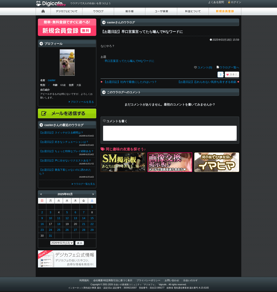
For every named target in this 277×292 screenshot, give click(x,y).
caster (51, 80)
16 (41, 224)
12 (67, 218)
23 (41, 229)
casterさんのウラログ (121, 22)
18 (58, 224)
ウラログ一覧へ (229, 67)
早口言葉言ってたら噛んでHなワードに (129, 61)
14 (83, 218)
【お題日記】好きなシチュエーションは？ (64, 141)
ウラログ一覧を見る (84, 184)
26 (67, 229)
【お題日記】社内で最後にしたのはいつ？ (130, 81)
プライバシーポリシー (148, 280)
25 (58, 229)
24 (50, 229)
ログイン (236, 2)
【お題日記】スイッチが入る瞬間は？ (61, 132)
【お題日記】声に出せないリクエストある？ (65, 160)
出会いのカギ (190, 280)
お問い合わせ (172, 280)
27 (75, 229)
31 (50, 235)
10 (50, 218)
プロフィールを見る (82, 101)
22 (91, 224)
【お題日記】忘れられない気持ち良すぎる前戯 (206, 81)
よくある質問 (216, 2)
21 (83, 224)
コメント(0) (204, 67)
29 (91, 229)
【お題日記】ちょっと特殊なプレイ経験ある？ (66, 151)
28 (83, 229)
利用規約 (84, 280)
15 (91, 218)
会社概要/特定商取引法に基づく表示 (112, 280)
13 (75, 218)
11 (58, 218)
